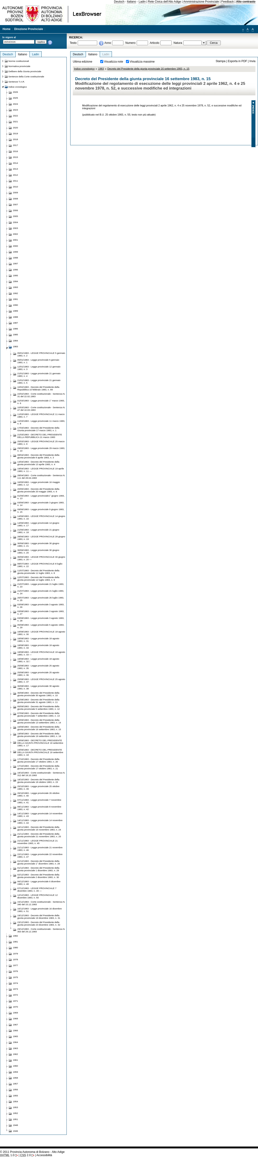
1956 (15, 1089)
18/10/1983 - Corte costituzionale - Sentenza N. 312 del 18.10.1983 (41, 774)
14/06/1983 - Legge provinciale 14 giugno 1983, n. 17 (38, 524)
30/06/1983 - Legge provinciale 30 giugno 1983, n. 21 (38, 544)
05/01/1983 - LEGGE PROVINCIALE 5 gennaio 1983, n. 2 (41, 354)
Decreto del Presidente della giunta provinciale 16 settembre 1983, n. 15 (148, 68)
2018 (15, 139)
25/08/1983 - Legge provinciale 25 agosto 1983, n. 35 (38, 666)
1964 (15, 1042)
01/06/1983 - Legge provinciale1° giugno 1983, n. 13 (41, 497)
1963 (15, 1048)
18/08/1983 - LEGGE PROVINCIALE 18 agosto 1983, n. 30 (41, 632)
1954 (15, 1101)
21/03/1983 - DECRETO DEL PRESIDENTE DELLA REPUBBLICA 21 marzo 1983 (39, 435)
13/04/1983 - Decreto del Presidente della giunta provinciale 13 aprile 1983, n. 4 (38, 463)
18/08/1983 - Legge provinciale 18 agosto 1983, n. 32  (38, 660)
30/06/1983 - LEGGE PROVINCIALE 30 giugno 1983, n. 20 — (41, 558)
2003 (15, 228)
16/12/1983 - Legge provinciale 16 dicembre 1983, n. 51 (39, 909)
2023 (15, 109)
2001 (15, 240)
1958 (15, 1077)
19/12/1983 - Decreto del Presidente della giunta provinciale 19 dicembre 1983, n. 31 (38, 916)
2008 (15, 198)
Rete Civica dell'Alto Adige (164, 1)
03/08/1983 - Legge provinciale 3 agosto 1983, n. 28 (40, 619)
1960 (15, 1066)
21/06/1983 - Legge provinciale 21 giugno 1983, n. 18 (38, 531)
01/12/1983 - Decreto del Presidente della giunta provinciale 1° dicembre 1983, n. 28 (38, 862)
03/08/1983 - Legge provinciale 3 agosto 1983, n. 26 (40, 605)
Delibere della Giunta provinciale (24, 71)
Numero (130, 43)
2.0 (25, 1155)
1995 (15, 275)
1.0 (7, 1155)
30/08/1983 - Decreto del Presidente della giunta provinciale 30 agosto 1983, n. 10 (38, 694)
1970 (15, 1006)
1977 (15, 965)
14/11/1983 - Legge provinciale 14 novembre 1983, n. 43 (40, 814)
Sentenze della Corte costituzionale (26, 76)
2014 (15, 163)
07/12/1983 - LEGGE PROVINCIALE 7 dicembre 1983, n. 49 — (36, 889)
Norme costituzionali (18, 61)
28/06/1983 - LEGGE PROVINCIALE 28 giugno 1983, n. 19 (41, 537)
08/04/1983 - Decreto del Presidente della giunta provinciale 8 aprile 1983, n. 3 (38, 456)
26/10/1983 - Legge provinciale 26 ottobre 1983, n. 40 (38, 794)
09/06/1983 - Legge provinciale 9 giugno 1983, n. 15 (40, 510)
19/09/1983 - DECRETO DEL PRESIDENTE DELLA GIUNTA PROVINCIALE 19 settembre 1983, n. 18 (40, 752)
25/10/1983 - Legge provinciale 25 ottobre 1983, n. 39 (38, 787)
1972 (15, 995)
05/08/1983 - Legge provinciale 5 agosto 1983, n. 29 (40, 626)
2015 (15, 157)
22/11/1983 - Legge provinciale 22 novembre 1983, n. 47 (40, 855)
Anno (107, 43)
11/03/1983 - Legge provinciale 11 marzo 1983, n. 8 (41, 422)
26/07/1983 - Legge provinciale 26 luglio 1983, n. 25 (40, 599)
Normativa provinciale (19, 66)
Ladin (142, 1)
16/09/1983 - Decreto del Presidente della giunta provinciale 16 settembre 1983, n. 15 (39, 728)
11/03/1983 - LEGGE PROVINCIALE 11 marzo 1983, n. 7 (41, 415)
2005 (15, 216)
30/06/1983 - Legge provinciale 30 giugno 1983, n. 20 (38, 551)
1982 (15, 935)
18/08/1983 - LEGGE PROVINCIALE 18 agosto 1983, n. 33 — (41, 653)
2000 (15, 246)
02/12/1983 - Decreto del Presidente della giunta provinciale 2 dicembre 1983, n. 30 (38, 875)
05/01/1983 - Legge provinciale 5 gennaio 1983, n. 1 (38, 361)
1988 (15, 317)
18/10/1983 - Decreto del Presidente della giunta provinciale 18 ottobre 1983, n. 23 (38, 780)
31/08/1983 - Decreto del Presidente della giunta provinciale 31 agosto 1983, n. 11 (38, 700)
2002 (15, 234)
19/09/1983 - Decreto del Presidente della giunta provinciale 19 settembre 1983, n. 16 (39, 734)
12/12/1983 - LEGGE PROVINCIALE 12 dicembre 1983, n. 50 (37, 896)
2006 (15, 210)
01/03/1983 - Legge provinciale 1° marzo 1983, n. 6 (41, 401)
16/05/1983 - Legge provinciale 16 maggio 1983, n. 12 (38, 483)
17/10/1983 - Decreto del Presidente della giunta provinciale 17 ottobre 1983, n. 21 (38, 767)
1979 (15, 953)
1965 (15, 1036)
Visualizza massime (142, 61)
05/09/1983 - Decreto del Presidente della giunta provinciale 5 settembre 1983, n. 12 (38, 707)
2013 (15, 169)
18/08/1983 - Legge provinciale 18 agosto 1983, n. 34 (38, 646)
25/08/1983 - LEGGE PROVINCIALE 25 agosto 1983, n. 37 (41, 680)
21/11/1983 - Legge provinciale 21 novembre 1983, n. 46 (40, 848)
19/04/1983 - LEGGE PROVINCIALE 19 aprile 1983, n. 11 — (40, 469)
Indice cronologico (84, 68)
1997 (15, 263)
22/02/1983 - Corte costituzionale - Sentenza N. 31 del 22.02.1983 (41, 395)
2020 (15, 127)
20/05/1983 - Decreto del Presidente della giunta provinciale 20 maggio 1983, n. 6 (38, 490)
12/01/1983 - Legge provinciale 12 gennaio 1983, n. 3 (38, 367)
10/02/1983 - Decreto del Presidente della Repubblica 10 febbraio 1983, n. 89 (38, 388)
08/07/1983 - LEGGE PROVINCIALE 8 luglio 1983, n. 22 (39, 565)
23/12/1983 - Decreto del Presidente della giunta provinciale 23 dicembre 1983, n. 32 (38, 923)
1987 (15, 322)
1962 (15, 1054)
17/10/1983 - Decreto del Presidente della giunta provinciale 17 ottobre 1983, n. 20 (38, 760)
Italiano (131, 1)
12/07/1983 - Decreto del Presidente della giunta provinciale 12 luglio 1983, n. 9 (38, 578)
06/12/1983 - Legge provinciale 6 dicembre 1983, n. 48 (38, 882)
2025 (15, 98)
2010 (15, 186)
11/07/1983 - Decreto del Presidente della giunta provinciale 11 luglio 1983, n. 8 (38, 571)
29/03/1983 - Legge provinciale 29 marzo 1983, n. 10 (41, 449)
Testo (73, 43)
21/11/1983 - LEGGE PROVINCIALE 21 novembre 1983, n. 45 (37, 841)
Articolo (154, 43)
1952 (15, 1113)
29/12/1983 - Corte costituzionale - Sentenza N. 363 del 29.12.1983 (41, 930)
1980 (15, 947)
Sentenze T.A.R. (16, 81)
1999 (15, 251)
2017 (15, 145)
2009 (15, 192)
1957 (15, 1083)
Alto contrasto (245, 1)
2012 (15, 175)
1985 (15, 334)
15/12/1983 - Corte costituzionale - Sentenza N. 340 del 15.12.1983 (41, 903)
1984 (15, 340)
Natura (177, 43)
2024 (15, 104)
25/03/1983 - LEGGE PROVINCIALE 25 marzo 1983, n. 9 (41, 442)
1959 (15, 1072)
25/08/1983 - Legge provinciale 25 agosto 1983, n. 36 (38, 673)
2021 (15, 121)
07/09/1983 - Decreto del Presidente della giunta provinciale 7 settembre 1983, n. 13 (38, 714)
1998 (15, 257)
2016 (15, 151)
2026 (15, 92)
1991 (15, 299)
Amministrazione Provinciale (201, 1)
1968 (15, 1018)
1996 (15, 269)
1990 (15, 305)
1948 (15, 1125)
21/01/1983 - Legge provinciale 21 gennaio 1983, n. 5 (38, 381)
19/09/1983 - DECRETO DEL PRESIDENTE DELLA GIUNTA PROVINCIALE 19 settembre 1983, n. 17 (40, 743)
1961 (15, 1060)
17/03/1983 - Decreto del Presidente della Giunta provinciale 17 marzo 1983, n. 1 (38, 429)
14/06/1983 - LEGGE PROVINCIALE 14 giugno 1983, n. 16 (41, 517)
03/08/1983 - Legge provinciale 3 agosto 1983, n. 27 (40, 612)
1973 (15, 989)
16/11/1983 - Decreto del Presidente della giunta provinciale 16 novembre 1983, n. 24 (39, 828)
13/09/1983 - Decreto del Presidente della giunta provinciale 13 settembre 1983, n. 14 (39, 721)
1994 (15, 281)
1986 (15, 328)
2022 (15, 115)
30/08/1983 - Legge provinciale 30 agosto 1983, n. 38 (38, 687)
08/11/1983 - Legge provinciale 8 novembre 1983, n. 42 (39, 808)
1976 (15, 971)
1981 (15, 941)
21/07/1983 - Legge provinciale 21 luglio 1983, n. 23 (40, 585)
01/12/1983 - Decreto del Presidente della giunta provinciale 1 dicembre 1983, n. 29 (38, 869)
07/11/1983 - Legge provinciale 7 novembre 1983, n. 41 (39, 801)
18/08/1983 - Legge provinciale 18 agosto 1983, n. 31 (38, 639)
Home (7, 29)
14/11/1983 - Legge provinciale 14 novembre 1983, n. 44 (40, 821)
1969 (15, 1012)
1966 (15, 1030)
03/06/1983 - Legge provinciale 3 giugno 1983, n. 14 (40, 503)
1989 (15, 311)
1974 (15, 983)
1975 (15, 977)
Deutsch (119, 1)
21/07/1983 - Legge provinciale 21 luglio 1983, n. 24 (40, 592)
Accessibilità (44, 1155)
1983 (101, 68)
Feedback (227, 1)
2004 (15, 222)
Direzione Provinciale (28, 29)
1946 (15, 1131)
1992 (15, 293)
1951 (15, 1119)
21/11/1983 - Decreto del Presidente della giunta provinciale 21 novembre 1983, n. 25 (39, 835)
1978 (15, 959)
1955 (15, 1095)
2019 (15, 133)
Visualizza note (113, 61)
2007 (15, 204)
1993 (15, 287)
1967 (15, 1024)
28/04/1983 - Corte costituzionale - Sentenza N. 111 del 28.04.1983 (41, 476)
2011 (15, 180)
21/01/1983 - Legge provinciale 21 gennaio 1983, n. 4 (38, 374)
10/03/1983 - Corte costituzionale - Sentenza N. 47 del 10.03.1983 (41, 408)
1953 (15, 1107)
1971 (15, 1001)
